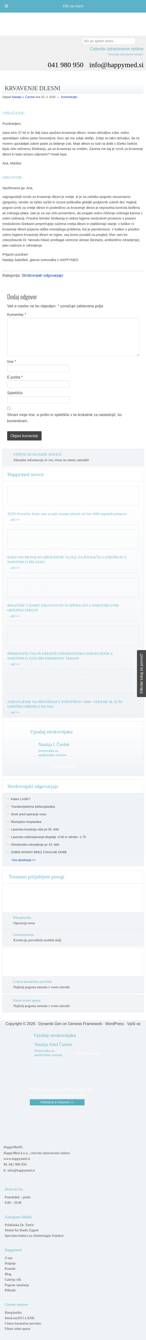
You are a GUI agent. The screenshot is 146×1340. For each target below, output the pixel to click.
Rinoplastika (22, 917)
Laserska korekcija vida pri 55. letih (35, 829)
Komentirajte (69, 97)
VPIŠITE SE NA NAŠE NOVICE (37, 454)
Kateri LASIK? (20, 799)
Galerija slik (13, 1279)
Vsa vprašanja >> (24, 860)
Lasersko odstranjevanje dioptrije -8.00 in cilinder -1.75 (48, 837)
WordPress (114, 1024)
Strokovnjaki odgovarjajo (42, 275)
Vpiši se (134, 1024)
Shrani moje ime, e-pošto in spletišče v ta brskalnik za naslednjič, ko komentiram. (64, 418)
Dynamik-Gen (50, 1024)
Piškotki (10, 1290)
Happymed (73, 22)
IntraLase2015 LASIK (20, 1318)
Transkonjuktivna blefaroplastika (33, 806)
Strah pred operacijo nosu (28, 814)
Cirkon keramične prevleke (32, 982)
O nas (8, 1258)
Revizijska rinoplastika (26, 822)
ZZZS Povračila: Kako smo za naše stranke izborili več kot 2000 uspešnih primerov (67, 514)
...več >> (14, 519)
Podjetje (10, 1263)
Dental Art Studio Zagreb (22, 1230)
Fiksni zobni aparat (26, 1000)
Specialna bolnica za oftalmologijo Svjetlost (34, 1235)
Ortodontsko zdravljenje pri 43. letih (35, 844)
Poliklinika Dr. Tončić (19, 1225)
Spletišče (15, 393)
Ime (11, 362)
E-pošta (15, 377)
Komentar (16, 315)
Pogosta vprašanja (17, 1285)
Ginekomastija (23, 935)
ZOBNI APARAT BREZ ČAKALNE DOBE (39, 852)
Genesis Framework (85, 1024)
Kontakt (10, 1268)
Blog (8, 1274)
